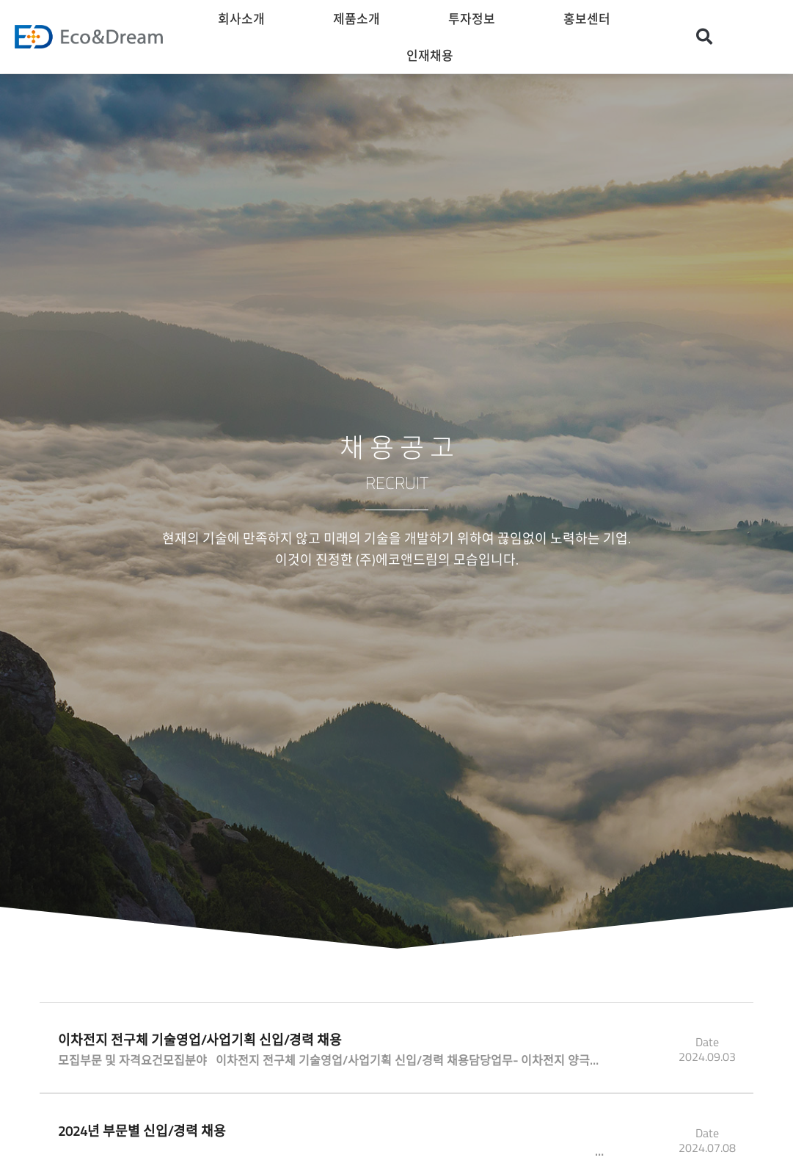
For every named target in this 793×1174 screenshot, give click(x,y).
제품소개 (360, 18)
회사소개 (245, 18)
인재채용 (433, 55)
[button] (704, 36)
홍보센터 (590, 18)
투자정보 (475, 18)
